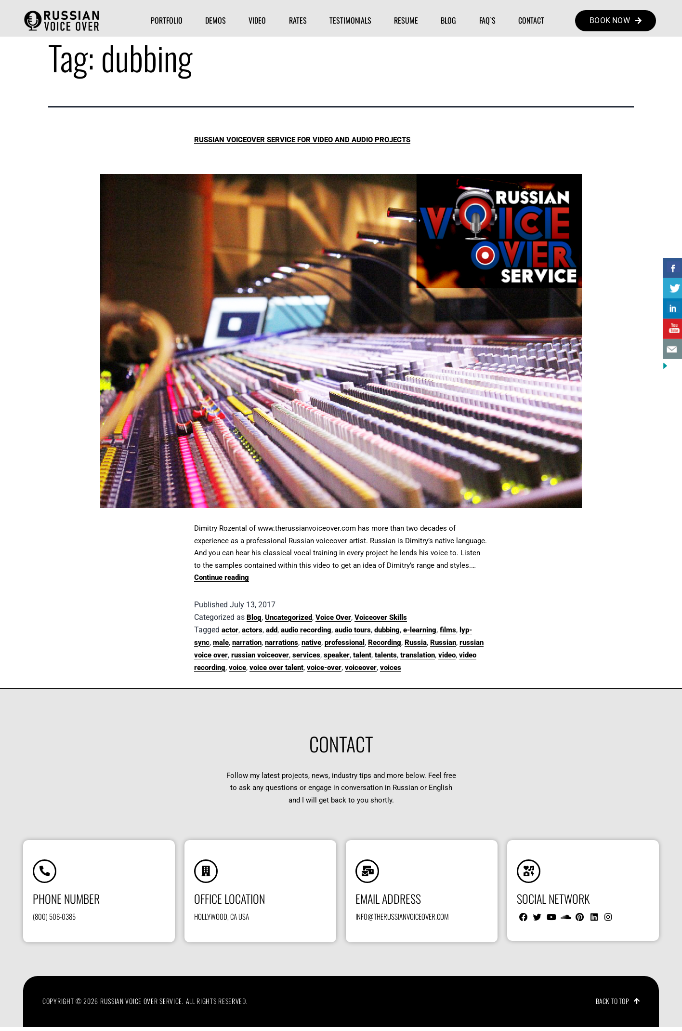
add (271, 630)
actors (252, 630)
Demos (215, 20)
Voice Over (333, 617)
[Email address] (368, 872)
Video (257, 20)
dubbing (387, 630)
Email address (388, 901)
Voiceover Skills (380, 617)
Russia (416, 642)
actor (230, 630)
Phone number (66, 901)
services (306, 655)
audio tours (353, 630)
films (448, 630)
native (311, 642)
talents (386, 655)
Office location (229, 901)
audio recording (306, 630)
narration (247, 642)
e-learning (419, 630)
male (221, 642)
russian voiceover (260, 655)
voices (390, 667)
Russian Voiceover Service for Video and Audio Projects (302, 139)
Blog (448, 20)
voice (237, 667)
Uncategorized (288, 617)
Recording (384, 642)
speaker (337, 655)
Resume (406, 20)
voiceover (361, 667)
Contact (531, 20)
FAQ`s (487, 20)
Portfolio (167, 20)
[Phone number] (46, 872)
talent (362, 655)
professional (345, 642)
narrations (281, 642)
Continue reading (221, 577)
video (447, 655)
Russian (443, 642)
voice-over (324, 667)
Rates (298, 20)
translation (417, 655)
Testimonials (350, 20)
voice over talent (276, 667)
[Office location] (207, 872)
